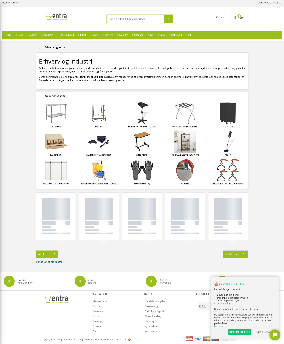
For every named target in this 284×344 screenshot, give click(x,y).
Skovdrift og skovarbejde (228, 183)
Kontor (228, 126)
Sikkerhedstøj (142, 183)
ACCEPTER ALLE (239, 332)
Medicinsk (141, 155)
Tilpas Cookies (264, 332)
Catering (56, 126)
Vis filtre (47, 254)
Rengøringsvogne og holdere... (99, 183)
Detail (99, 126)
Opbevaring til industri (185, 155)
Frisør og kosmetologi (142, 126)
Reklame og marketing (56, 183)
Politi (228, 155)
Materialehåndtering (99, 155)
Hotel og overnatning (185, 126)
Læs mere (219, 326)
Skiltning (185, 183)
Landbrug (56, 155)
